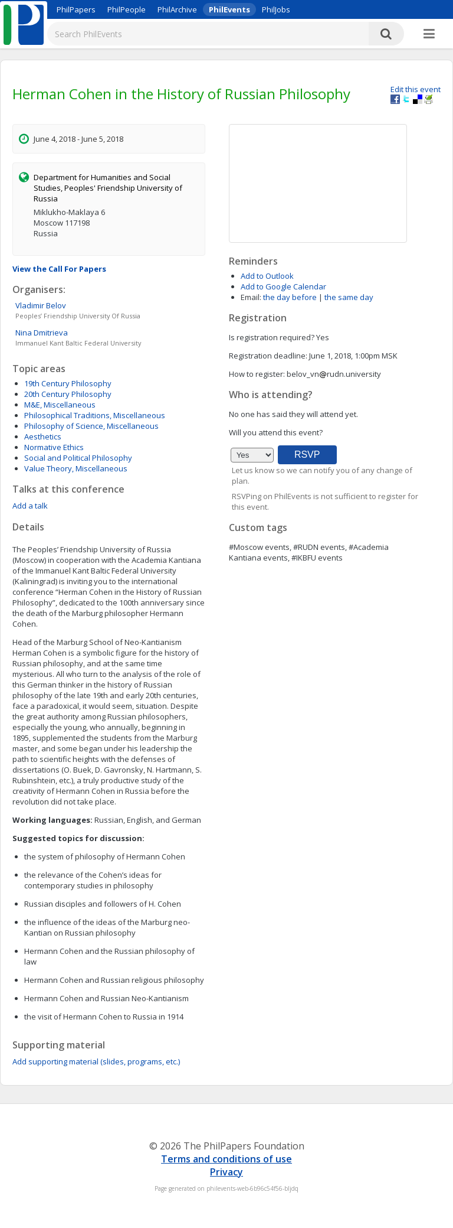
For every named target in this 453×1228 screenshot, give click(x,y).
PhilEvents (229, 9)
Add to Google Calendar (283, 286)
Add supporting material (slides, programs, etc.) (96, 1061)
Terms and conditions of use (226, 1158)
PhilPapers (76, 9)
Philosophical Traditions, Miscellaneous (94, 415)
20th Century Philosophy (67, 394)
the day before (290, 297)
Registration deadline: (268, 355)
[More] (429, 34)
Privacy (226, 1171)
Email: (251, 297)
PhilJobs (276, 9)
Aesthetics (42, 436)
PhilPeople (126, 9)
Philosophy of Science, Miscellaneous (91, 426)
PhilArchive (177, 9)
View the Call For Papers (59, 268)
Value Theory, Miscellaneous (75, 468)
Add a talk (30, 505)
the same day (348, 297)
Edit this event (415, 89)
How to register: (257, 374)
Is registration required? (271, 337)
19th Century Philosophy (67, 383)
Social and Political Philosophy (78, 457)
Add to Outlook (267, 276)
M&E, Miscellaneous (60, 404)
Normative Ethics (54, 447)
